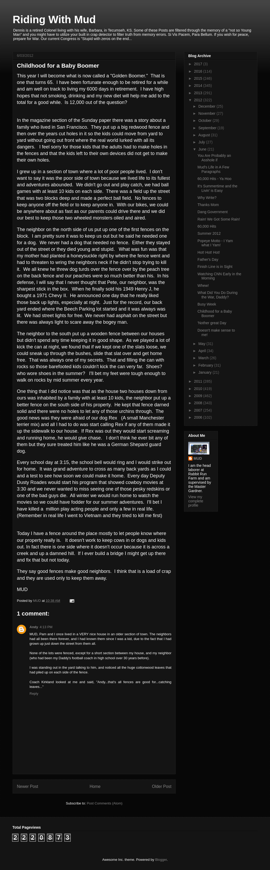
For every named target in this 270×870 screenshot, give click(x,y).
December (207, 106)
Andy (34, 627)
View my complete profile (195, 501)
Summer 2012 (209, 233)
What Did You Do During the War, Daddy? (217, 295)
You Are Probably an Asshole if (214, 157)
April (202, 351)
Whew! (203, 285)
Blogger (161, 860)
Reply (34, 694)
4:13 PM (46, 627)
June (202, 149)
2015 (198, 78)
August (204, 135)
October (205, 120)
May (202, 344)
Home (95, 786)
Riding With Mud (54, 19)
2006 (198, 417)
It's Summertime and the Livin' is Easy (217, 188)
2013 (198, 93)
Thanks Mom (208, 205)
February (206, 365)
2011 (198, 381)
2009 (198, 396)
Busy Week (206, 304)
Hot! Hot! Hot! (208, 252)
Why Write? (206, 198)
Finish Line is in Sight (214, 266)
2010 (198, 389)
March (204, 358)
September (207, 128)
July (202, 142)
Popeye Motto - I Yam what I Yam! (215, 243)
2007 (198, 410)
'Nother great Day (211, 323)
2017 (198, 64)
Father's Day (207, 259)
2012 (198, 100)
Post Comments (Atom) (104, 803)
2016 (198, 71)
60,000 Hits (206, 226)
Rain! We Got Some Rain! (218, 219)
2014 (198, 85)
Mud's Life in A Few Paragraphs (213, 169)
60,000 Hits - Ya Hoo (214, 179)
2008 (198, 403)
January (205, 372)
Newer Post (27, 786)
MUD (198, 458)
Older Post (161, 786)
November (207, 113)
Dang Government (212, 212)
